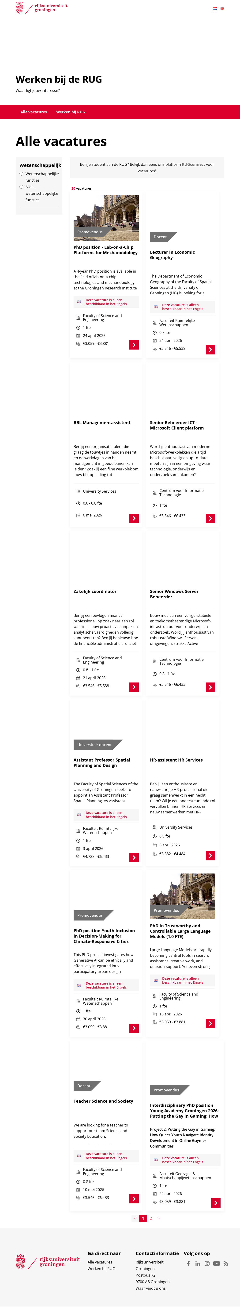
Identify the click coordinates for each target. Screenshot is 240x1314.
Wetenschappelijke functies (42, 177)
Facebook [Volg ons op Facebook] (188, 1233)
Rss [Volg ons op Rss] (226, 1233)
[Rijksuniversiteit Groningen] (42, 8)
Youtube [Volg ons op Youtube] (216, 1233)
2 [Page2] (151, 1188)
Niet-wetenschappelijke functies (42, 193)
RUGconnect (193, 164)
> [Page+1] (159, 1188)
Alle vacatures (33, 112)
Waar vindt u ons (151, 1258)
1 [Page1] (143, 1188)
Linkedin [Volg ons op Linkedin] (197, 1233)
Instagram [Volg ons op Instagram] (207, 1233)
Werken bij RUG (70, 112)
